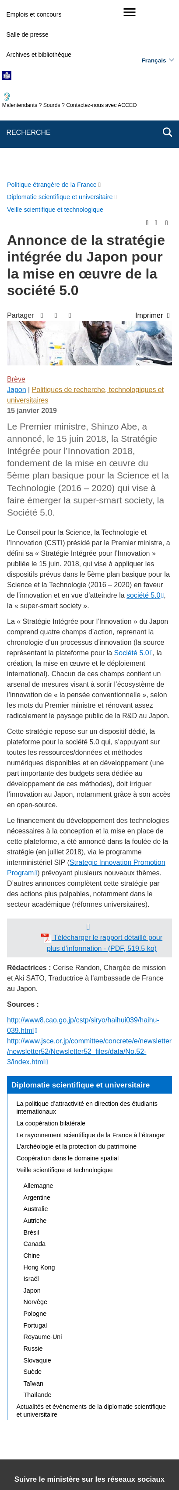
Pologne (35, 1145)
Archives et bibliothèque (38, 54)
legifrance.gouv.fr (101, 1457)
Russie (33, 1180)
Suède (33, 1203)
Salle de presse (27, 34)
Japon (16, 221)
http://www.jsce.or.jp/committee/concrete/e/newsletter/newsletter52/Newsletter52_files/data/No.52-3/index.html (89, 883)
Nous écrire (119, 1397)
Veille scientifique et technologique (65, 1001)
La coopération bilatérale (51, 955)
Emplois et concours (33, 14)
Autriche (35, 1052)
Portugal (35, 1157)
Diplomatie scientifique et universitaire (80, 916)
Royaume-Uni (43, 1168)
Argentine (37, 1029)
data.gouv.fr (105, 1468)
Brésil (31, 1064)
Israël (31, 1110)
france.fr (66, 1468)
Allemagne (38, 1017)
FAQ (152, 1397)
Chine (32, 1087)
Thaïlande (38, 1226)
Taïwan (34, 1215)
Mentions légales (34, 1409)
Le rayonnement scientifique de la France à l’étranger (91, 967)
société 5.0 (143, 427)
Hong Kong (39, 1099)
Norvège (35, 1133)
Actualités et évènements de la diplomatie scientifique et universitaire (91, 1242)
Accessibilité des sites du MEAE (55, 1420)
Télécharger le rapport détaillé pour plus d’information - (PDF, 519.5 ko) (101, 774)
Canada (35, 1075)
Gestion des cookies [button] (135, 1420)
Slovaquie (37, 1192)
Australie (36, 1040)
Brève (16, 211)
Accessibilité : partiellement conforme (116, 1409)
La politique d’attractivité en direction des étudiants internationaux (87, 939)
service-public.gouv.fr (39, 1457)
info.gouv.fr (149, 1457)
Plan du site (76, 1397)
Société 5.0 (131, 485)
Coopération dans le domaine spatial (68, 990)
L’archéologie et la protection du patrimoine (77, 978)
